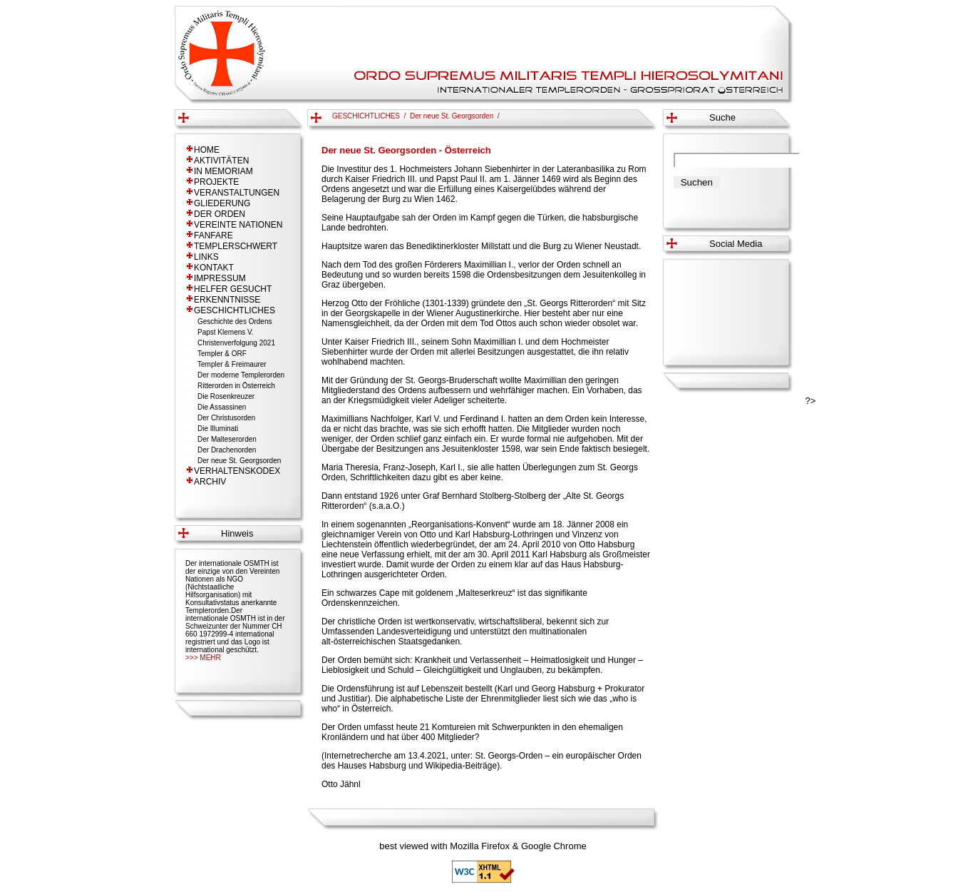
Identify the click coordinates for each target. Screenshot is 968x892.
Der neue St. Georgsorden (239, 461)
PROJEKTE (216, 182)
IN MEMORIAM (223, 171)
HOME (207, 150)
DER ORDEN (219, 214)
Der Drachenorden (226, 450)
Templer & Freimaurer (232, 364)
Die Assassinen (221, 407)
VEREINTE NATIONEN (238, 225)
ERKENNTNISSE (227, 300)
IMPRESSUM (220, 278)
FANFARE (213, 235)
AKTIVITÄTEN (221, 161)
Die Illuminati (217, 428)
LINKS (206, 257)
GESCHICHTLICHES (234, 310)
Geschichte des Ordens (234, 321)
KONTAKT (214, 268)
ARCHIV (210, 482)
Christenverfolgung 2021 (236, 343)
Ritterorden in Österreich (236, 386)
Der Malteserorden (227, 439)
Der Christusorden (226, 418)
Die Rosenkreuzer (225, 396)
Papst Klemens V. (225, 332)
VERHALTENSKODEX (237, 471)
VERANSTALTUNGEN (236, 193)
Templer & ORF (222, 354)
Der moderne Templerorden (240, 375)
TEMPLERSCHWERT (235, 246)
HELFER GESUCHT (233, 289)
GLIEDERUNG (222, 203)
